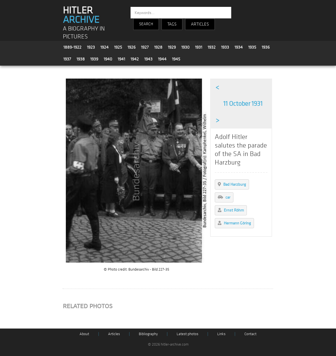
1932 (212, 47)
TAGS (172, 24)
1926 (131, 47)
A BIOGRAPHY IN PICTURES (84, 32)
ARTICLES (200, 24)
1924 (104, 47)
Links (221, 333)
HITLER (81, 15)
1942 (135, 59)
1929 (172, 47)
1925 (118, 47)
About (84, 333)
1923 (91, 47)
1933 (225, 47)
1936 (266, 47)
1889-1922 (72, 47)
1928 (158, 47)
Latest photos (187, 333)
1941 (121, 59)
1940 (108, 59)
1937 (67, 59)
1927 (145, 47)
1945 (176, 59)
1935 (252, 47)
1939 (94, 59)
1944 (162, 59)
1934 (239, 47)
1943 (148, 59)
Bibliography (148, 333)
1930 (185, 47)
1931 (198, 47)
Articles (114, 333)
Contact (250, 333)
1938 (81, 59)
